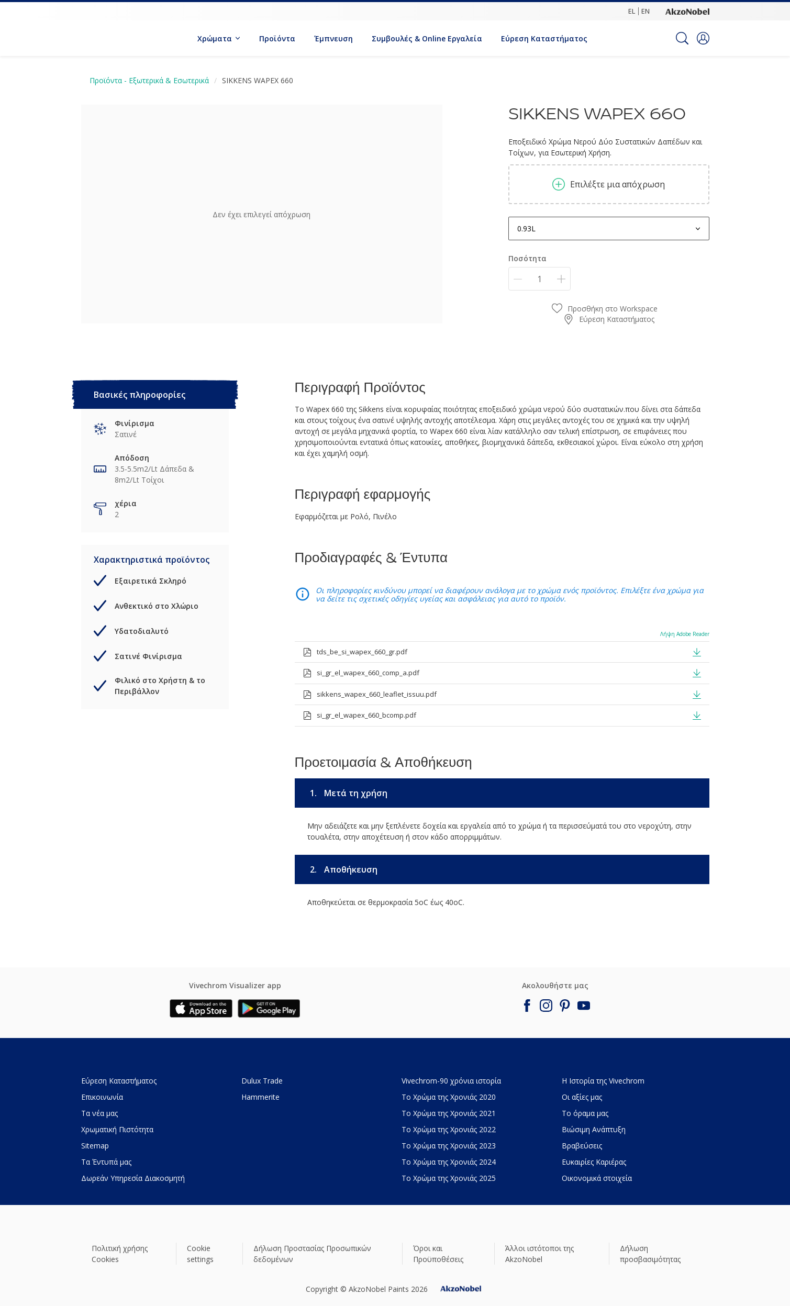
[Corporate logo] (687, 11)
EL (631, 11)
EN (645, 11)
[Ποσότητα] (539, 279)
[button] (703, 38)
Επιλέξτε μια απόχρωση (608, 184)
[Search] (682, 38)
